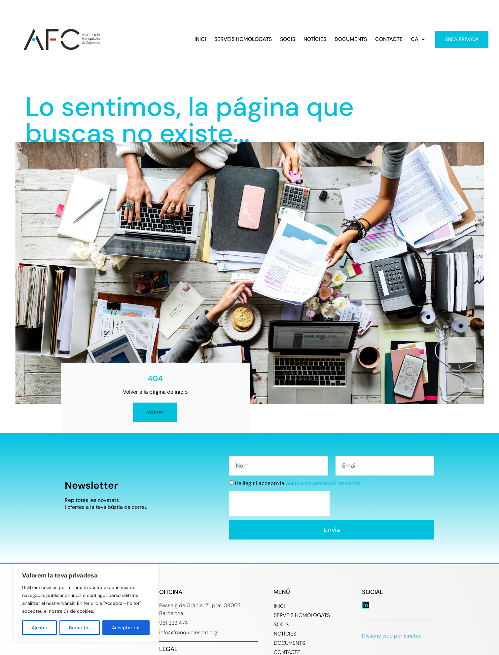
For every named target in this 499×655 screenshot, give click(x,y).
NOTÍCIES (314, 39)
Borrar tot (79, 628)
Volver (155, 412)
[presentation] (279, 503)
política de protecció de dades (323, 483)
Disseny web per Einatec (392, 635)
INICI (200, 39)
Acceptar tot (126, 628)
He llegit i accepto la (297, 483)
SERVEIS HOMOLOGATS (243, 39)
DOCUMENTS (351, 39)
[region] (86, 603)
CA (418, 39)
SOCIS (287, 39)
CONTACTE (389, 39)
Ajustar (39, 628)
